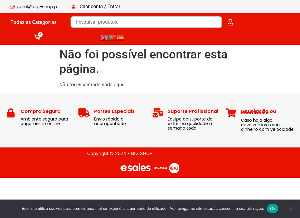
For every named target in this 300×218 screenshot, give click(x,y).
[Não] (290, 208)
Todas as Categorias (34, 22)
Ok (272, 208)
